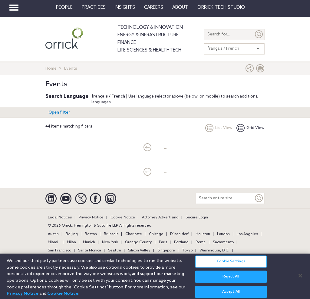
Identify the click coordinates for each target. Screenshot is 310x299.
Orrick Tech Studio (221, 7)
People (64, 7)
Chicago (156, 234)
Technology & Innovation (150, 27)
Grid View (250, 128)
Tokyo (187, 250)
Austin (53, 234)
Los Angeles (247, 234)
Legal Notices (60, 217)
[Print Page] (260, 70)
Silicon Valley (139, 250)
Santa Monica (89, 250)
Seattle (114, 250)
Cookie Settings (231, 265)
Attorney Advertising (160, 217)
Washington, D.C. (214, 250)
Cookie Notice (122, 217)
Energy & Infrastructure (148, 35)
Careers (153, 7)
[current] (147, 148)
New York (110, 242)
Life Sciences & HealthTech (149, 50)
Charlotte (133, 234)
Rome (201, 242)
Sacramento (223, 242)
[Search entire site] (225, 198)
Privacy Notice (91, 217)
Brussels (111, 234)
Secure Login (197, 217)
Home (51, 68)
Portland (181, 242)
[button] (250, 70)
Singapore (166, 250)
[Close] (300, 279)
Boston (91, 234)
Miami (53, 242)
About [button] (180, 7)
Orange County (138, 242)
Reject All (231, 280)
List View (218, 128)
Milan (71, 242)
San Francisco (59, 250)
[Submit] (259, 34)
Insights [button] (125, 7)
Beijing (72, 234)
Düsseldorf (179, 234)
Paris (163, 242)
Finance (126, 42)
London (223, 234)
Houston (203, 234)
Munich (89, 242)
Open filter (59, 112)
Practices (94, 7)
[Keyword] (259, 198)
